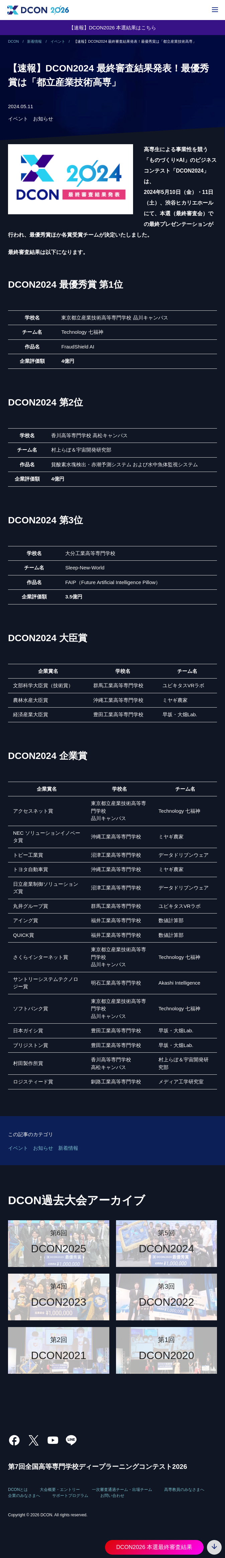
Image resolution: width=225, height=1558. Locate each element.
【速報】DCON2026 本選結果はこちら (112, 27)
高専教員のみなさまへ (184, 1489)
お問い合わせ (112, 1495)
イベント (18, 118)
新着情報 (68, 1148)
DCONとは (18, 1489)
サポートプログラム (70, 1495)
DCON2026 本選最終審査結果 (154, 1547)
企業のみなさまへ (24, 1495)
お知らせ (43, 118)
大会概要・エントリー (60, 1489)
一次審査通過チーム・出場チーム (122, 1489)
